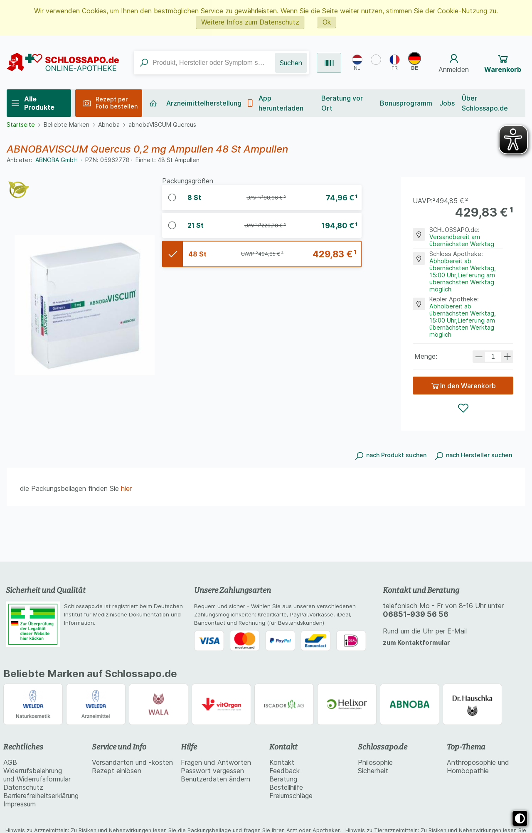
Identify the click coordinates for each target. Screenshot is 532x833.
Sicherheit (373, 770)
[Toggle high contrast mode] (520, 818)
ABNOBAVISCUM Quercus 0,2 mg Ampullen (194, 197)
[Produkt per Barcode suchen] (329, 63)
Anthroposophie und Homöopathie (478, 766)
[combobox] (204, 62)
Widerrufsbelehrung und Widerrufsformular (37, 774)
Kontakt (281, 762)
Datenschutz (23, 787)
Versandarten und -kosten (132, 762)
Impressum (19, 804)
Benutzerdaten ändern (215, 779)
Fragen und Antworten (216, 762)
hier (126, 488)
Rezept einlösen (116, 770)
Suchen (291, 63)
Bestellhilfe (286, 787)
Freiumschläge (291, 795)
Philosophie (375, 762)
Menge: (425, 356)
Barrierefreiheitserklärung (41, 795)
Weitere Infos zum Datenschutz (250, 22)
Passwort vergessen (212, 770)
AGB (10, 762)
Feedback (284, 770)
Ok (327, 22)
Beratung (283, 779)
